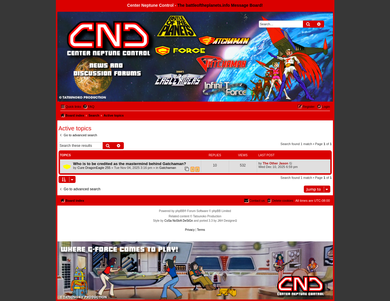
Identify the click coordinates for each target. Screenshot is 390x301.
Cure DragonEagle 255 (94, 167)
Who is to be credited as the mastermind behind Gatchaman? (129, 164)
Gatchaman (167, 167)
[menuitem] (88, 106)
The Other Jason (275, 163)
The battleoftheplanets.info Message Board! (220, 5)
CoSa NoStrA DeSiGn (178, 220)
